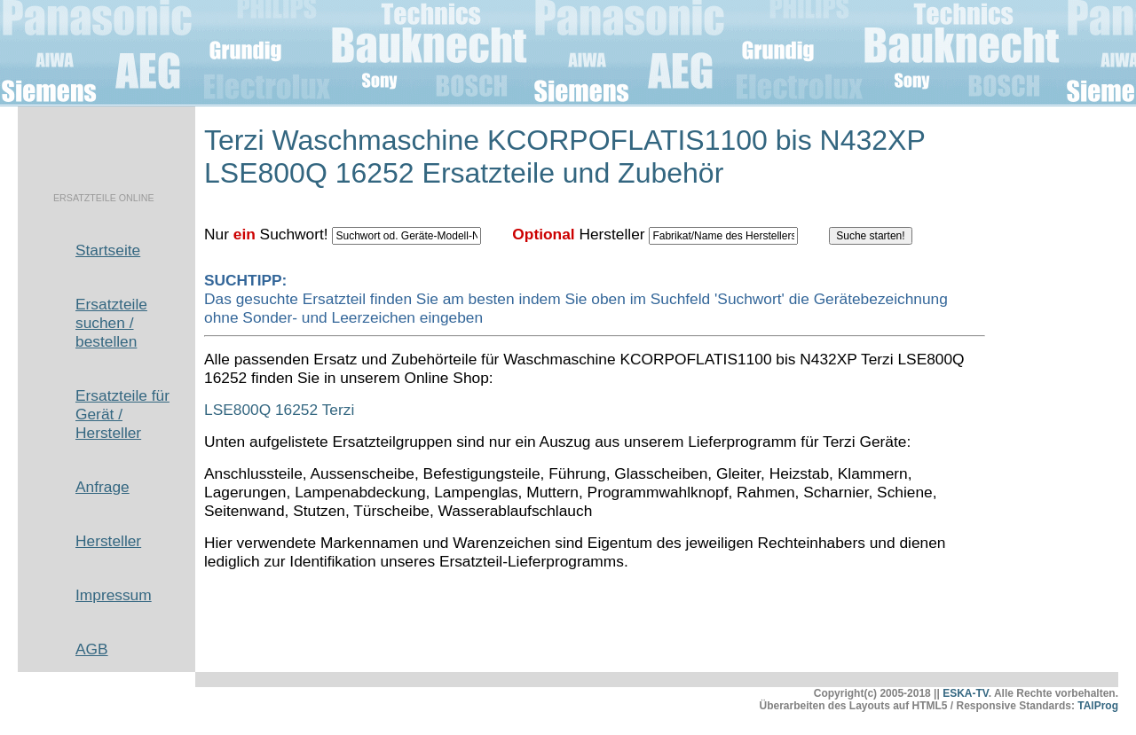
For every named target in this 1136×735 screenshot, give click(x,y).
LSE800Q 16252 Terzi (279, 409)
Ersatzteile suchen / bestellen (111, 322)
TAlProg (1097, 706)
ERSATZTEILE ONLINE (103, 197)
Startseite (107, 250)
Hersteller (108, 541)
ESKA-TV (966, 693)
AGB (91, 649)
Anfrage (102, 487)
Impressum (113, 595)
